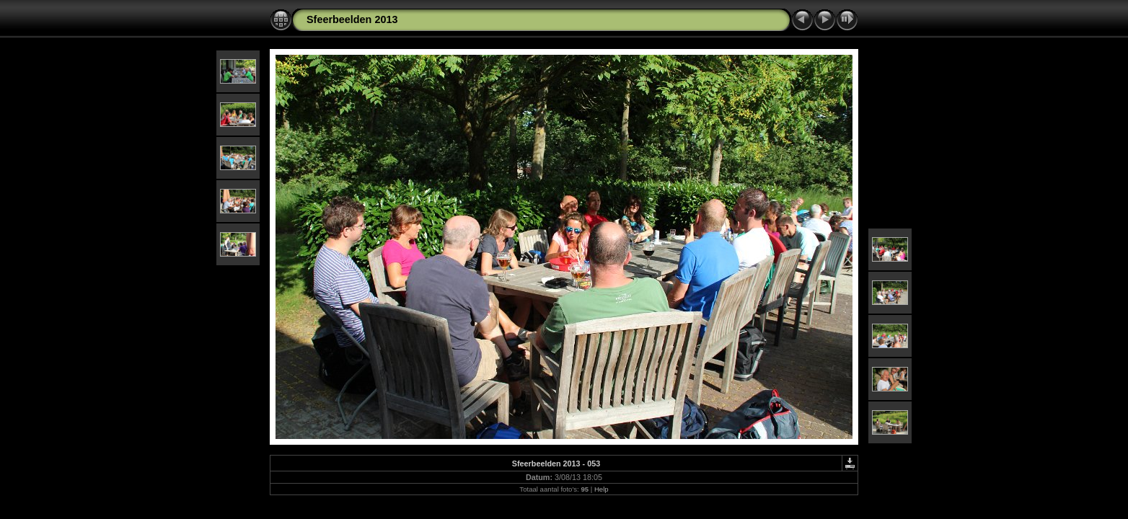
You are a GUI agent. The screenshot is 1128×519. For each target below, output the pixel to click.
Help (601, 489)
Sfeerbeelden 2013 (352, 19)
